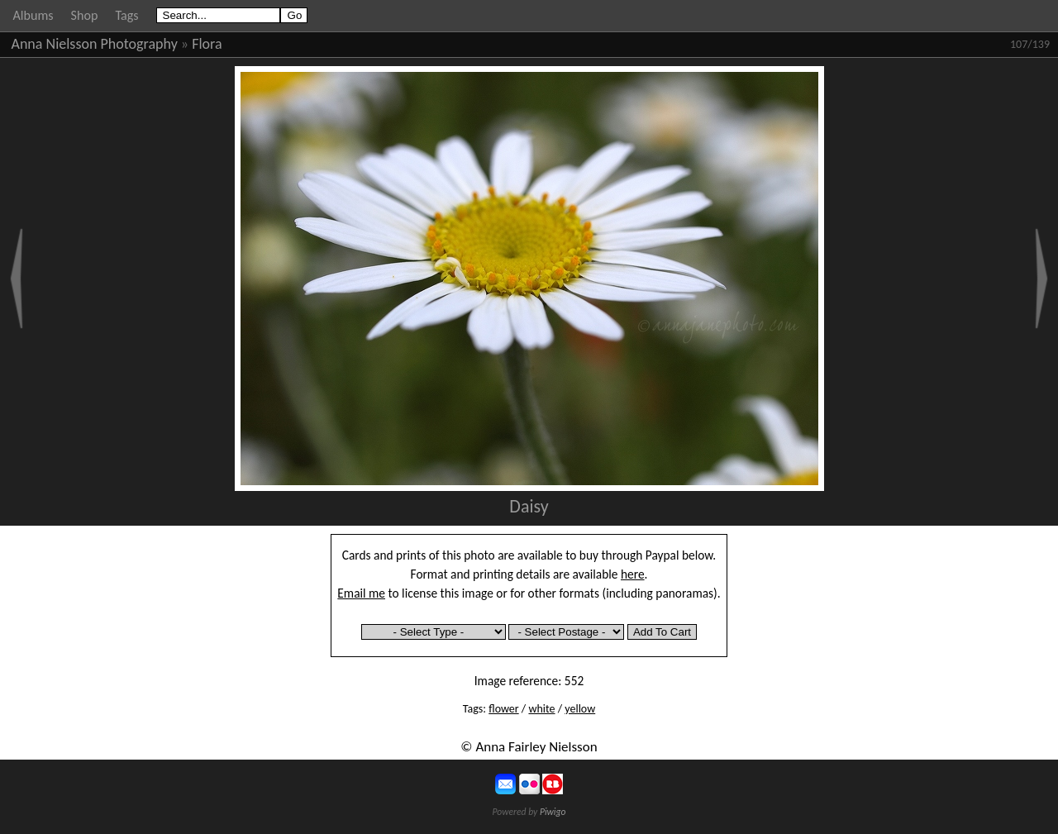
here (633, 574)
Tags (126, 15)
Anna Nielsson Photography (95, 44)
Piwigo (553, 811)
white (541, 709)
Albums (33, 15)
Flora (207, 44)
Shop (84, 15)
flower (503, 709)
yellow (580, 709)
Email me (361, 593)
